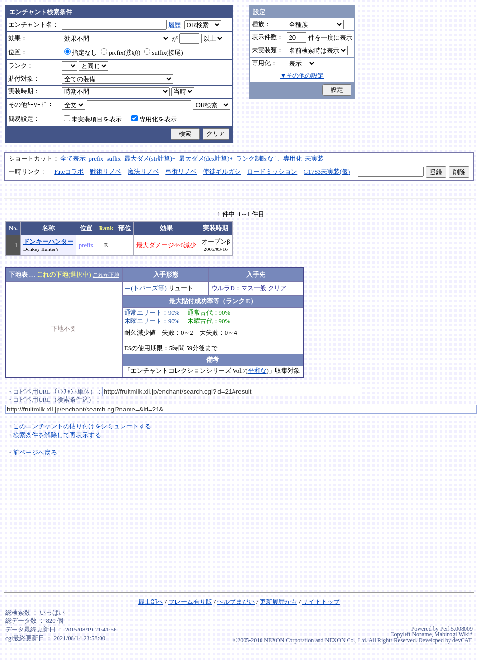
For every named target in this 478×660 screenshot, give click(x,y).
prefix (96, 158)
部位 (124, 228)
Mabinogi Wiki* (454, 634)
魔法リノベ (143, 171)
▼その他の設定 (302, 76)
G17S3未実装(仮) (327, 171)
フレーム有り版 (190, 602)
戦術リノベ (105, 171)
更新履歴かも (278, 602)
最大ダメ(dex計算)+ (206, 158)
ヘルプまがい (236, 602)
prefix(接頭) (120, 52)
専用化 (292, 158)
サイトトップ (321, 602)
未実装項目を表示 (93, 119)
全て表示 (73, 158)
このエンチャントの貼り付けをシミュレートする (82, 426)
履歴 (174, 25)
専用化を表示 (154, 119)
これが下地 (106, 275)
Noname (422, 634)
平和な (257, 370)
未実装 (314, 158)
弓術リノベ (181, 171)
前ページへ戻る (35, 452)
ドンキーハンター (48, 241)
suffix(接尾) (163, 52)
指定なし (80, 52)
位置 (86, 228)
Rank (106, 228)
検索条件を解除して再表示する (57, 435)
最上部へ (150, 602)
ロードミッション (272, 171)
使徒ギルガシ (222, 171)
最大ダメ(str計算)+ (150, 158)
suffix (114, 158)
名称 (48, 228)
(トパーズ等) (149, 288)
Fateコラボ (69, 171)
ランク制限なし (258, 158)
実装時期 (215, 228)
